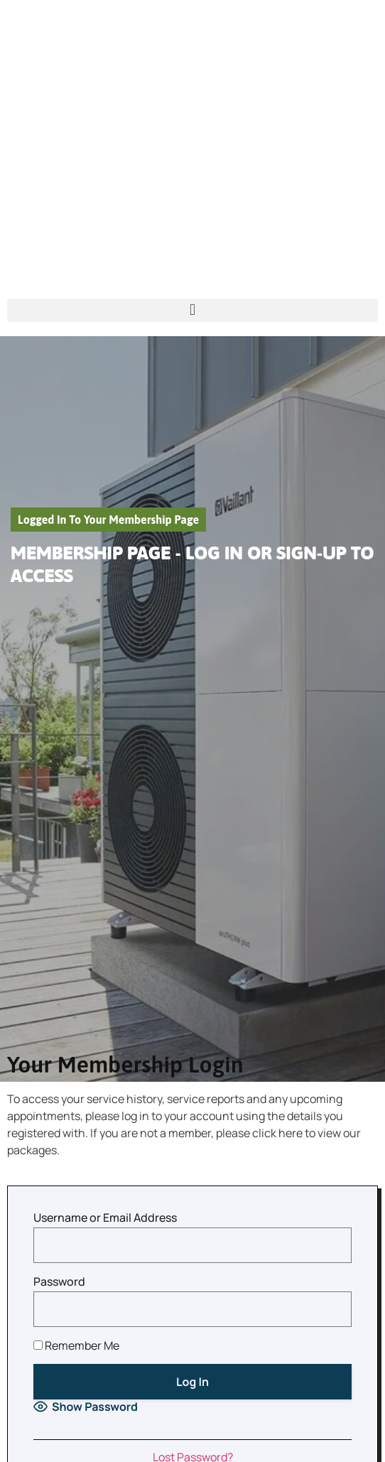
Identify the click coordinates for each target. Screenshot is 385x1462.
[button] (192, 310)
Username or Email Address (105, 1217)
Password (59, 1281)
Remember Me (76, 1345)
